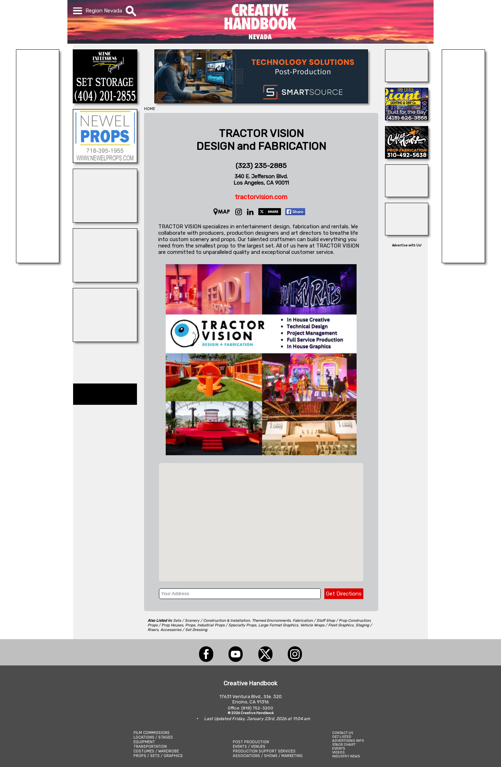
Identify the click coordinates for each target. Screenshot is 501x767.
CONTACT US (342, 733)
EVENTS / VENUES (249, 746)
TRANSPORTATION (150, 746)
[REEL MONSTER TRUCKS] (105, 220)
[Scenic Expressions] (105, 101)
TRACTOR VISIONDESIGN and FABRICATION (261, 140)
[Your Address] (240, 593)
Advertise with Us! (407, 245)
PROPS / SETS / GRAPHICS (158, 756)
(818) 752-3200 (257, 708)
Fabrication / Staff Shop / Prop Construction (331, 620)
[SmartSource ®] (261, 101)
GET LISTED (341, 737)
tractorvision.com (261, 197)
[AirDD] (406, 80)
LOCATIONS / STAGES (153, 737)
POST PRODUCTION (251, 742)
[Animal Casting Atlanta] (105, 340)
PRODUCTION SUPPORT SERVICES (264, 751)
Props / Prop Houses (165, 625)
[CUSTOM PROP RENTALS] (105, 280)
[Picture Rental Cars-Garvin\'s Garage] (463, 261)
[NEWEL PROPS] (105, 161)
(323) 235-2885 (261, 166)
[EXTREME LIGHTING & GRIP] (37, 261)
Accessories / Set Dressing (183, 629)
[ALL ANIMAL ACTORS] (406, 195)
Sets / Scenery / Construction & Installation (211, 620)
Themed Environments (271, 620)
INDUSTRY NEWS (346, 756)
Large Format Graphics (278, 625)
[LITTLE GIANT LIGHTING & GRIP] (406, 118)
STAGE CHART (344, 744)
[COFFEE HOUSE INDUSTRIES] (406, 156)
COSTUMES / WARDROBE (156, 751)
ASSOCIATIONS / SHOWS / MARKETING (268, 756)
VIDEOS (338, 752)
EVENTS (338, 748)
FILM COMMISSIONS (151, 732)
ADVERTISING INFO (348, 740)
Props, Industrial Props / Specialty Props (220, 625)
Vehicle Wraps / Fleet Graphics (326, 625)
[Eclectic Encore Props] (406, 233)
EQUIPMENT (144, 742)
